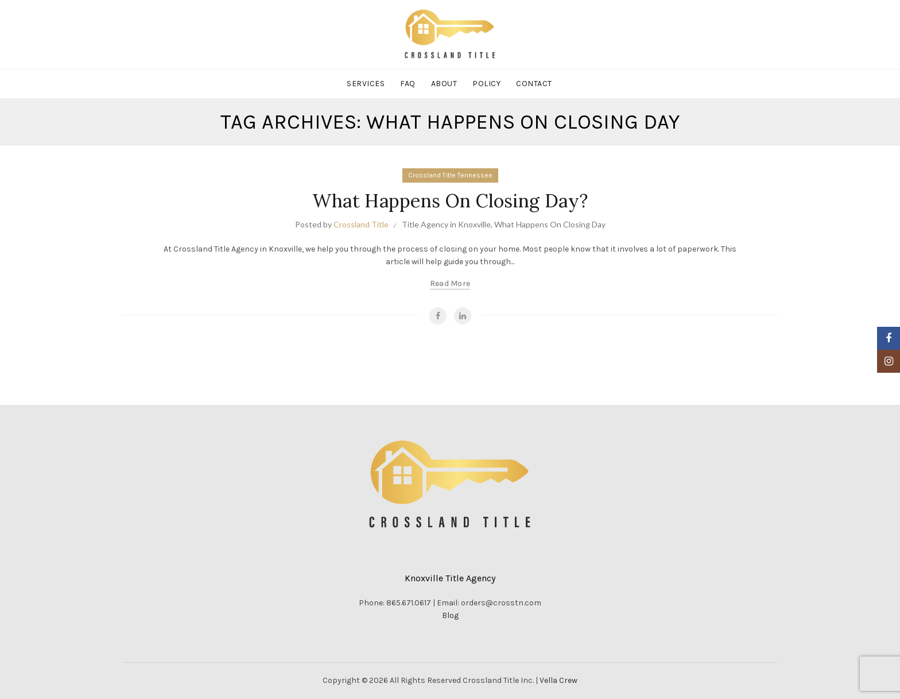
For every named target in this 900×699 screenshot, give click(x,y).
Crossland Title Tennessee (450, 175)
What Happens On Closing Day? (450, 201)
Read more (450, 283)
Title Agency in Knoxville (446, 224)
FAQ (408, 83)
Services (366, 83)
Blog (450, 615)
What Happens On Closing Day (550, 224)
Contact (534, 83)
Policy (486, 83)
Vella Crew (558, 680)
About (444, 83)
